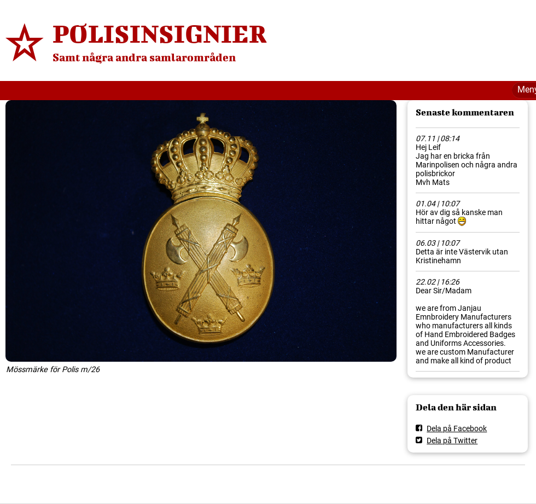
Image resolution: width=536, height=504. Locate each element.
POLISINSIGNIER (160, 33)
